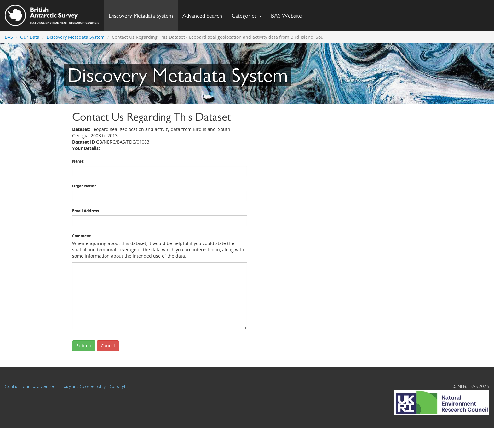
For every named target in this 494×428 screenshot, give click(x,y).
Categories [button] (246, 15)
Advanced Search (202, 15)
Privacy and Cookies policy (82, 386)
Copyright (119, 386)
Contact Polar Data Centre (29, 386)
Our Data (29, 37)
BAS (9, 37)
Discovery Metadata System (141, 15)
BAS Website (289, 14)
